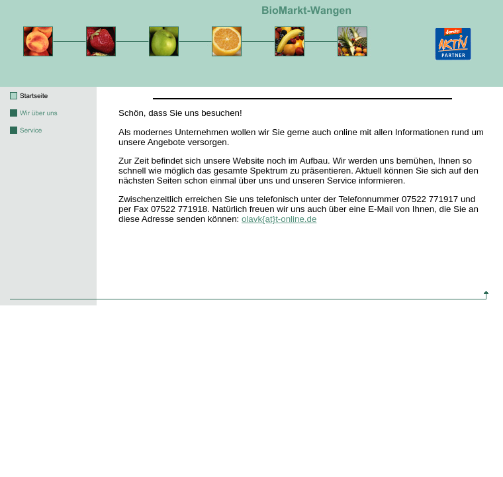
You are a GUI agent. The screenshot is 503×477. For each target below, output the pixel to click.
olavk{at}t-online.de (279, 219)
